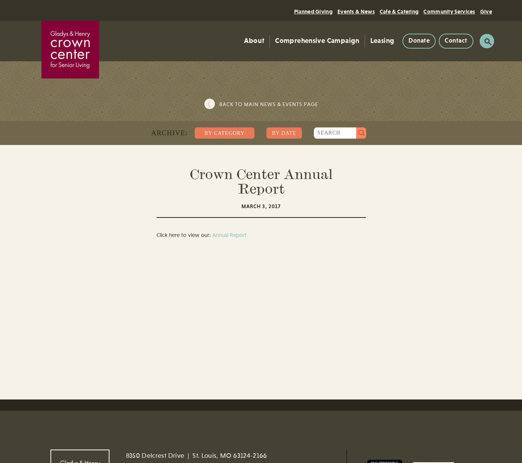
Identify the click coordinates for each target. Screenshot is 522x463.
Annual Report (229, 235)
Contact (456, 41)
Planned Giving (313, 12)
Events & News (356, 12)
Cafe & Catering (399, 12)
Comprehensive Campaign (317, 40)
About (254, 40)
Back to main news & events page (268, 104)
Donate (419, 41)
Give (486, 12)
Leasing (382, 40)
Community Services (449, 12)
